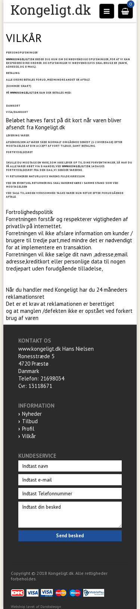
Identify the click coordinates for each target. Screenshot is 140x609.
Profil (28, 428)
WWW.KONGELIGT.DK (20, 59)
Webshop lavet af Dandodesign (36, 606)
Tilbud (30, 421)
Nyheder (32, 413)
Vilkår (29, 436)
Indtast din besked (69, 515)
